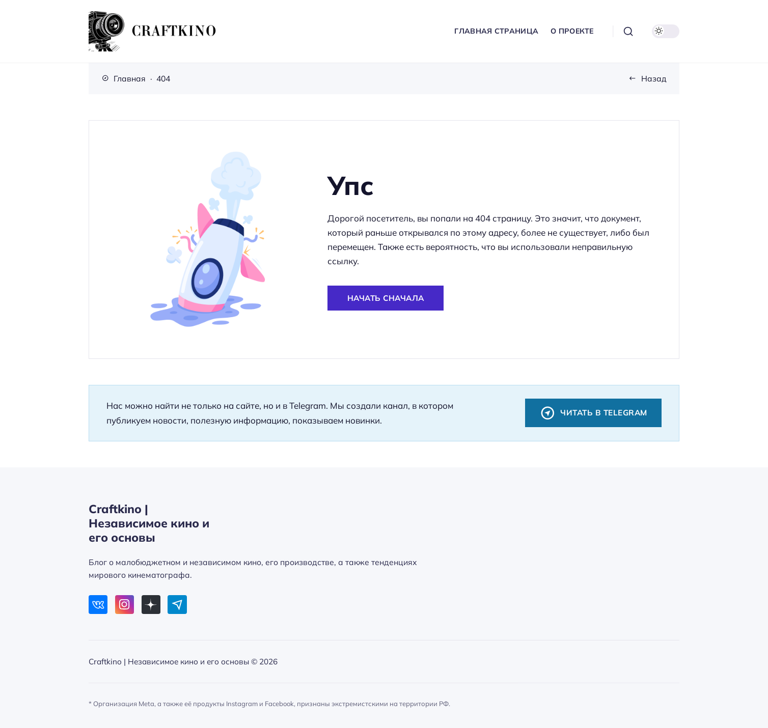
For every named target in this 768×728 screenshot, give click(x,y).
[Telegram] (177, 604)
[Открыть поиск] (628, 31)
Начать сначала (385, 298)
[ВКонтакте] (98, 604)
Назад (654, 78)
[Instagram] (124, 604)
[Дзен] (151, 604)
